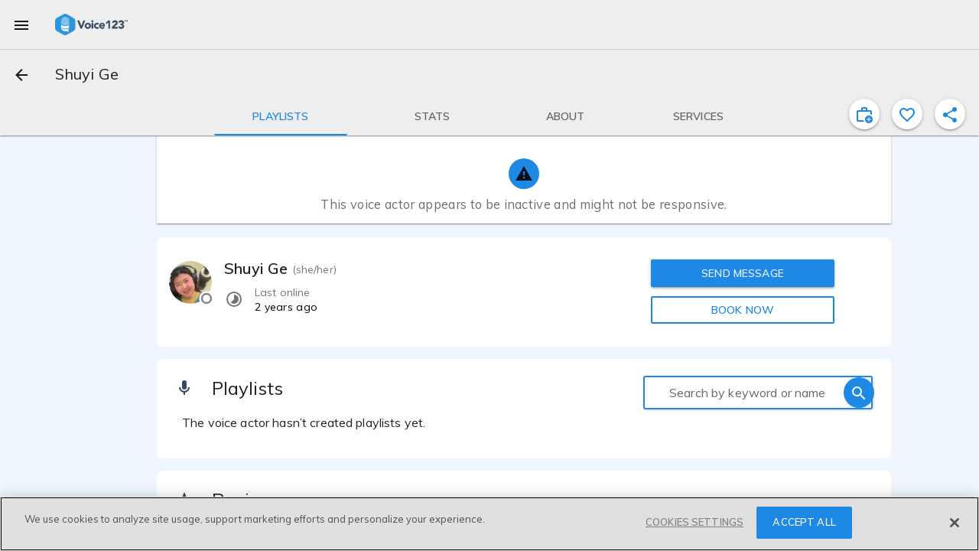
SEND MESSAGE (742, 273)
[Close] (954, 523)
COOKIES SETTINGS (694, 522)
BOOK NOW (742, 310)
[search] (859, 392)
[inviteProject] (864, 114)
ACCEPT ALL (803, 522)
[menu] (21, 24)
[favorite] (907, 114)
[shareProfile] (950, 114)
